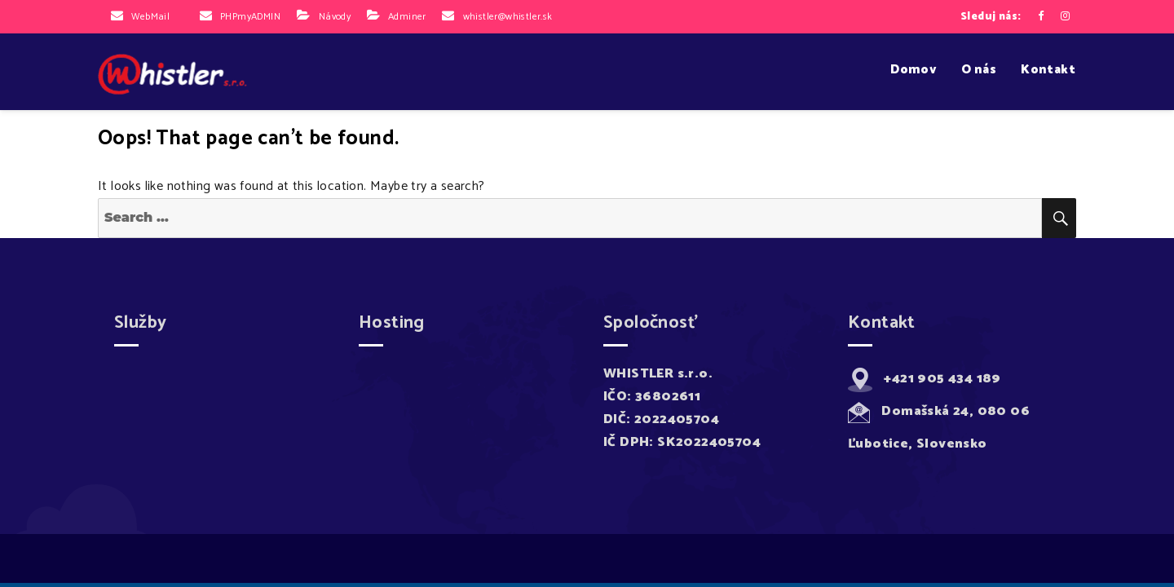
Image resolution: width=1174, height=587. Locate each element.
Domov (913, 70)
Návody (335, 16)
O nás (978, 70)
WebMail (150, 16)
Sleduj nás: (990, 16)
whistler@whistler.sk (508, 16)
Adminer (407, 16)
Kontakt (1048, 70)
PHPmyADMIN (250, 16)
